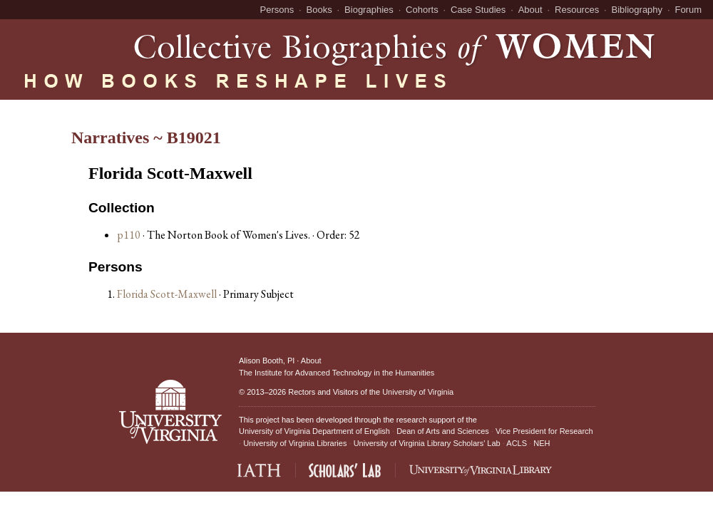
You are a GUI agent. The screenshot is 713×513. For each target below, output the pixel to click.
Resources (577, 9)
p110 (128, 234)
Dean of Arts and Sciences (442, 431)
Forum (688, 9)
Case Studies (478, 9)
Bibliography (637, 9)
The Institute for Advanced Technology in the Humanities (336, 372)
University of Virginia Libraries (295, 443)
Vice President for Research (544, 431)
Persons (277, 9)
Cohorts (422, 9)
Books (319, 9)
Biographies (369, 9)
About (530, 9)
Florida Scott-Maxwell (168, 293)
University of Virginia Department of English (314, 431)
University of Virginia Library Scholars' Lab (427, 443)
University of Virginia (417, 392)
